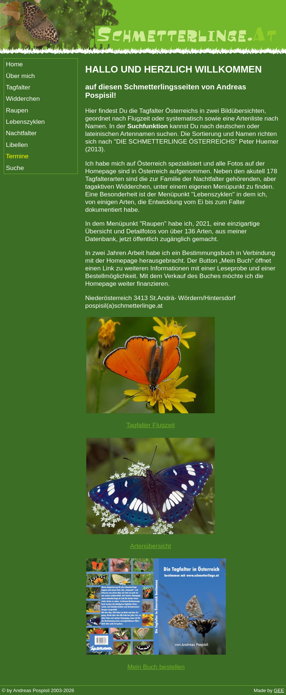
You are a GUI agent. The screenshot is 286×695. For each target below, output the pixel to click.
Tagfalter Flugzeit (150, 425)
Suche (15, 167)
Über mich (20, 76)
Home (14, 64)
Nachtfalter (21, 133)
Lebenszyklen (25, 121)
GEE (279, 690)
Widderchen (23, 98)
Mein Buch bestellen (156, 666)
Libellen (17, 144)
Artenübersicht (150, 546)
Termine (17, 156)
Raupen (17, 110)
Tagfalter (18, 87)
